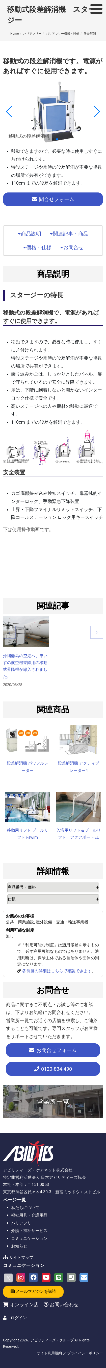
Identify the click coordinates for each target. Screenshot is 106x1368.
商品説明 (29, 234)
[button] (49, 139)
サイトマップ (21, 1257)
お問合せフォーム (53, 1050)
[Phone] (71, 1277)
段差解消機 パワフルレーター (27, 767)
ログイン (19, 1317)
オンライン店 (24, 1304)
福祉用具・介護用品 (29, 1215)
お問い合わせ (63, 1304)
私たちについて (25, 1207)
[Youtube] (46, 1277)
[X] (8, 1278)
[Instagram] (20, 1277)
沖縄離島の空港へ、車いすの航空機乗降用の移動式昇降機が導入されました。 (25, 666)
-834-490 (53, 1069)
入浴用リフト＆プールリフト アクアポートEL (78, 834)
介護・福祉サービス (29, 1230)
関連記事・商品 (69, 234)
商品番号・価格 (22, 887)
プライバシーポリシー (85, 1353)
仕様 (12, 899)
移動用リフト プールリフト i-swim (27, 834)
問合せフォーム (53, 199)
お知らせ (19, 1246)
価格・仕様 (37, 247)
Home (14, 33)
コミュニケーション (29, 1238)
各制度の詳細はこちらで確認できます (57, 970)
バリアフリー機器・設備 (62, 33)
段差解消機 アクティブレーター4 (78, 767)
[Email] (84, 1277)
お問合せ (72, 247)
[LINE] (58, 1277)
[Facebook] (33, 1277)
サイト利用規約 (49, 1353)
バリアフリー (32, 33)
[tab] (53, 887)
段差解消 (90, 33)
